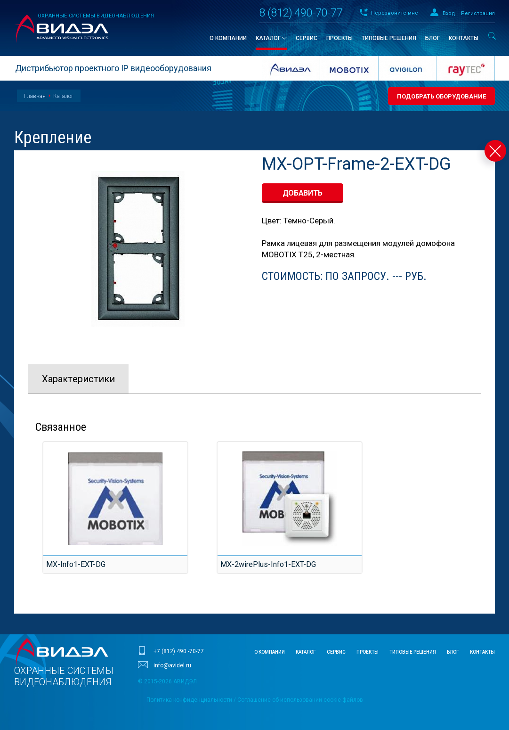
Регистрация (478, 13)
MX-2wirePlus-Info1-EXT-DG (264, 564)
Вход (449, 13)
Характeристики (78, 379)
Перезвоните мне (394, 13)
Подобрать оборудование (441, 96)
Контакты (482, 652)
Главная (35, 96)
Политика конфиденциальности (189, 700)
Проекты (367, 652)
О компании (269, 652)
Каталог (63, 96)
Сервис (336, 652)
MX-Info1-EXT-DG (73, 564)
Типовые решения (412, 652)
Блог (453, 652)
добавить (303, 193)
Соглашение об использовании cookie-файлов (300, 700)
